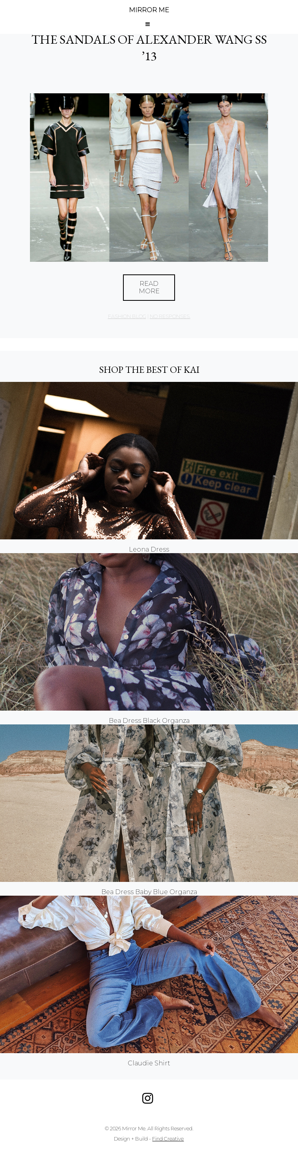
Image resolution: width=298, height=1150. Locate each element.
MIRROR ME (149, 10)
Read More (149, 287)
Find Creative (168, 1139)
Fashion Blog (127, 316)
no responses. (170, 316)
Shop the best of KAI (149, 369)
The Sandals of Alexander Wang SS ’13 (149, 47)
